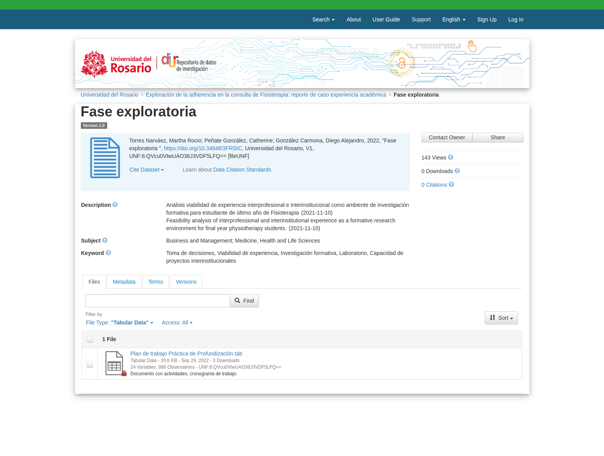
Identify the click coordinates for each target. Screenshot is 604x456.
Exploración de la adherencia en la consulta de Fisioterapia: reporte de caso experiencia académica (266, 95)
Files (94, 282)
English (454, 19)
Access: (177, 322)
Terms (155, 282)
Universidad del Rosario (110, 95)
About (353, 19)
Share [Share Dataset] (498, 137)
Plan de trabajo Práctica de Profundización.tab (186, 353)
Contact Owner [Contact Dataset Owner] (447, 137)
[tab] (94, 282)
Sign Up (487, 19)
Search (323, 19)
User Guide (386, 19)
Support (421, 19)
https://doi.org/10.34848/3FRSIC (203, 148)
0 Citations (434, 185)
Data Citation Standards (242, 169)
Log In (516, 19)
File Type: (119, 322)
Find (244, 301)
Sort (501, 318)
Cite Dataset (147, 169)
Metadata (124, 282)
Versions (186, 282)
